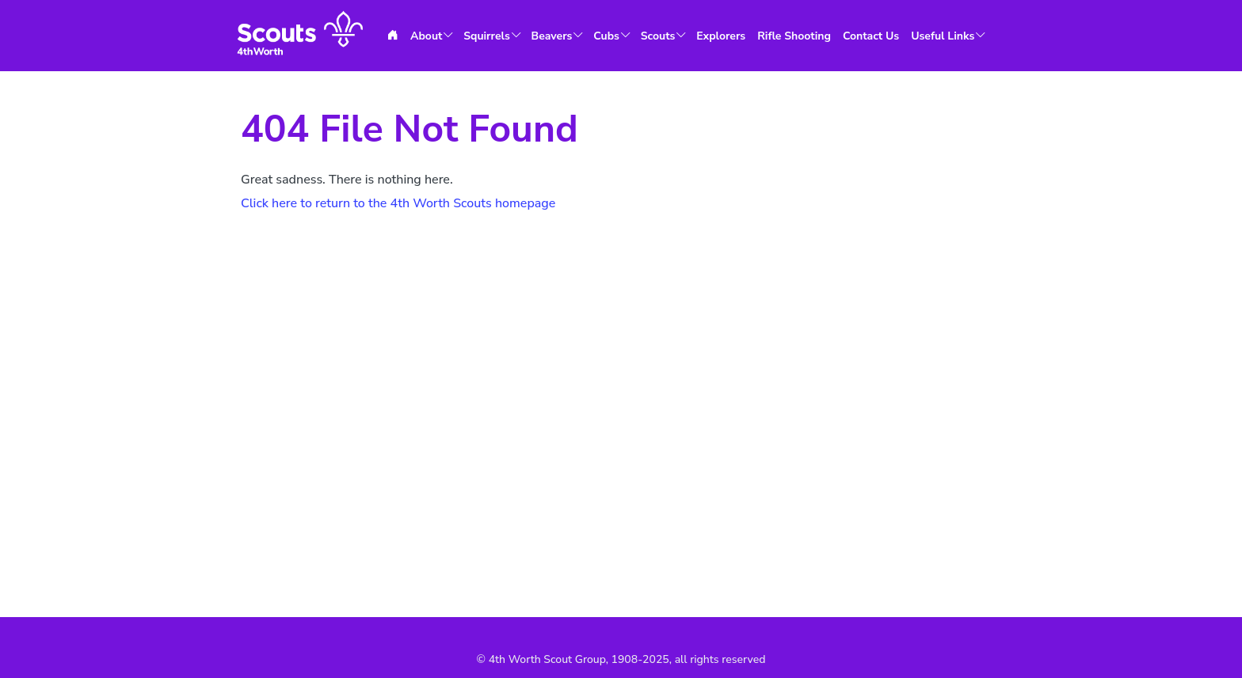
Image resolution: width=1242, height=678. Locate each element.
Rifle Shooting (794, 36)
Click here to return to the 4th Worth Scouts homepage (398, 203)
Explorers (720, 36)
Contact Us (871, 36)
